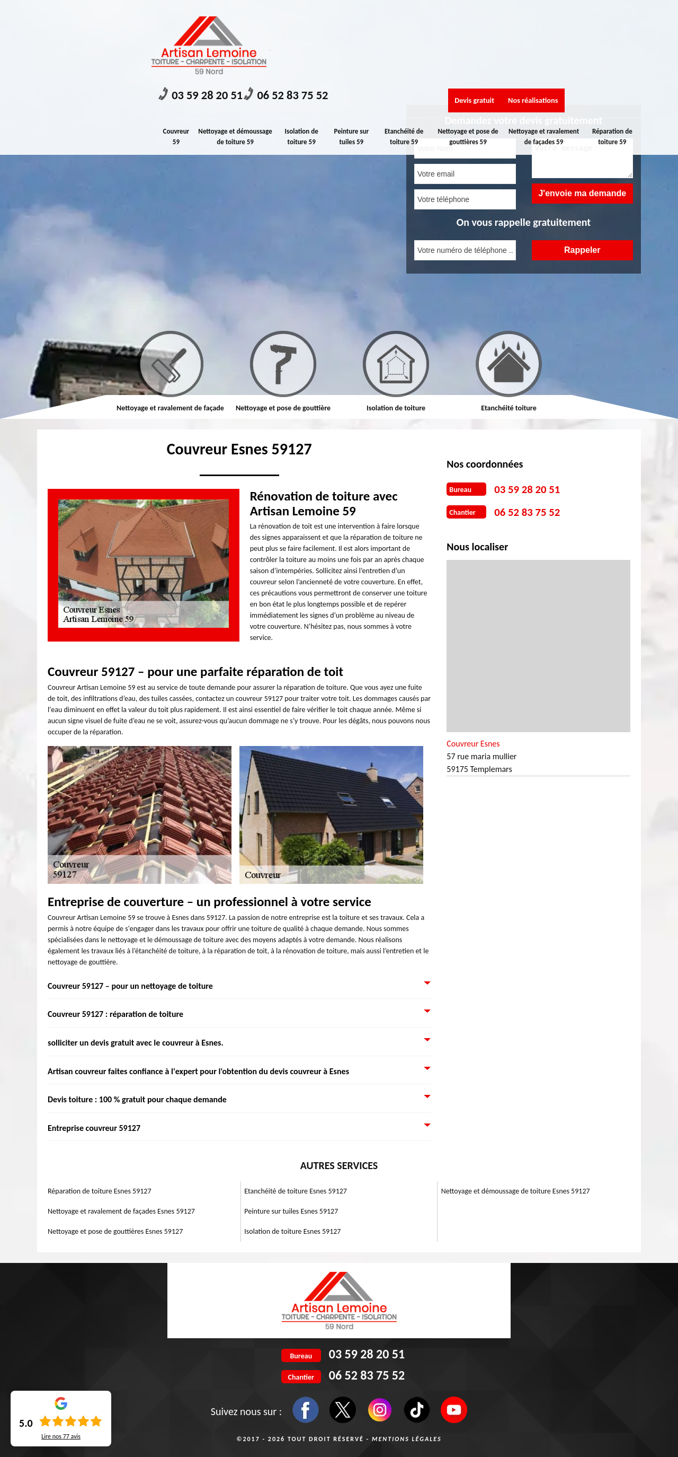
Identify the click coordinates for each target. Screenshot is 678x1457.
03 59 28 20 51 (216, 16)
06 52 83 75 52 (334, 16)
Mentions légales (407, 1439)
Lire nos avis (61, 1436)
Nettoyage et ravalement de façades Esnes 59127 (121, 1211)
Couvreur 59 (178, 54)
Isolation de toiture (396, 407)
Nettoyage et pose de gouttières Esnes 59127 (115, 1231)
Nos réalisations (569, 17)
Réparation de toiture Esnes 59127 (99, 1191)
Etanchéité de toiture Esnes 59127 (295, 1191)
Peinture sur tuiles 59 (354, 54)
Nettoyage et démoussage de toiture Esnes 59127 (515, 1191)
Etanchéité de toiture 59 (408, 54)
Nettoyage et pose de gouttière (283, 407)
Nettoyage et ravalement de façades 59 (545, 59)
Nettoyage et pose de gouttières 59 (472, 54)
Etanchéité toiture (508, 407)
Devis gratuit (486, 17)
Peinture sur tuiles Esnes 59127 (291, 1211)
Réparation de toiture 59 (612, 54)
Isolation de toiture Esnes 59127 (292, 1231)
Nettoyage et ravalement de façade (170, 407)
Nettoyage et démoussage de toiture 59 (238, 59)
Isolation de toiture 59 (303, 54)
